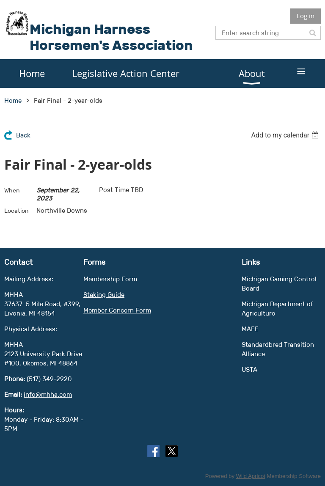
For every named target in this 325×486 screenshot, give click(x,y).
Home (13, 100)
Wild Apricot (250, 476)
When (12, 190)
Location (16, 210)
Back (23, 135)
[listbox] (286, 135)
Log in (305, 15)
